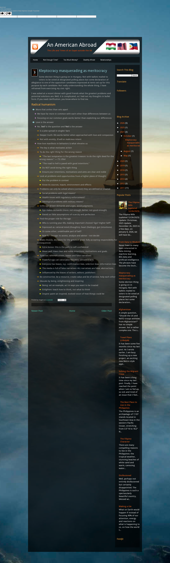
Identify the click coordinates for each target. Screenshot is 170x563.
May (126, 155)
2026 (122, 123)
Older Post (107, 311)
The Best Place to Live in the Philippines (128, 405)
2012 (122, 183)
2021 (122, 132)
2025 (122, 127)
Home (35, 60)
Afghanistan (125, 309)
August (127, 151)
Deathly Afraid (89, 60)
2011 (122, 188)
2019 (122, 165)
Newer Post (37, 311)
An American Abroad (72, 45)
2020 (122, 161)
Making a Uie (125, 506)
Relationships (105, 60)
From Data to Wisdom (129, 242)
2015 (122, 174)
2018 (122, 170)
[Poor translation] (8, 13)
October (128, 136)
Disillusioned (125, 475)
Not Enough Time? (50, 60)
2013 (122, 179)
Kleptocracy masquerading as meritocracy (133, 143)
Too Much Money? (70, 60)
